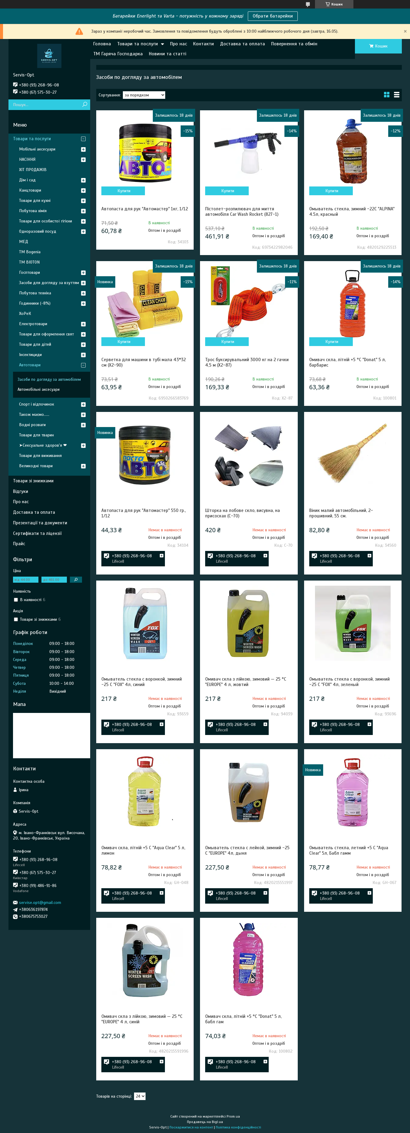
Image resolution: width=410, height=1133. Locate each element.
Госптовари (29, 272)
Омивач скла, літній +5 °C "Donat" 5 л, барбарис (347, 362)
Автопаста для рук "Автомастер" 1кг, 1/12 (144, 209)
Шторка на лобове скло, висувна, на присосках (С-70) (242, 513)
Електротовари (33, 323)
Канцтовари (30, 190)
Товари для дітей (35, 344)
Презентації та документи (40, 523)
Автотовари (30, 364)
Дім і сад (27, 180)
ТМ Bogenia (30, 251)
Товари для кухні (35, 200)
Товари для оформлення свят (46, 334)
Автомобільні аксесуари (39, 389)
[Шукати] (85, 104)
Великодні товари (36, 465)
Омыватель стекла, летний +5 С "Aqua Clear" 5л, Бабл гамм (348, 850)
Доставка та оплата (242, 44)
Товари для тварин (36, 435)
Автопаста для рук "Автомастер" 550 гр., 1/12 (143, 513)
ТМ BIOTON (29, 262)
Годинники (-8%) (35, 303)
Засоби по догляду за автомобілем (49, 379)
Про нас (178, 44)
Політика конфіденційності (238, 1127)
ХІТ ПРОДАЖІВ (33, 169)
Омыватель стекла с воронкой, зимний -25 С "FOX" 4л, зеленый (349, 681)
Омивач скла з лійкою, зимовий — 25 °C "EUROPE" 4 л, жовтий (245, 681)
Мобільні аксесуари (37, 149)
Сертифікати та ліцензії (37, 533)
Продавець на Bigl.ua (205, 1122)
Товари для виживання (40, 455)
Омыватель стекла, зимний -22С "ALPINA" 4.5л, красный (352, 211)
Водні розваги (32, 424)
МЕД (23, 241)
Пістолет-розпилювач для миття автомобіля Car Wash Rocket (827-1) (241, 211)
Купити (123, 190)
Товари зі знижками (33, 481)
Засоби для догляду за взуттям (49, 282)
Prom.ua (233, 1116)
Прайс (19, 543)
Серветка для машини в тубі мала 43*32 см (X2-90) (143, 362)
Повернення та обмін (294, 44)
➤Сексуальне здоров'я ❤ (43, 445)
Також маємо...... (34, 414)
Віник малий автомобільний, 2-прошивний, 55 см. (341, 513)
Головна (102, 44)
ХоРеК (25, 313)
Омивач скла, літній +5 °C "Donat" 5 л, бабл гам (243, 1019)
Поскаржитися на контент (191, 1127)
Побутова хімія (33, 210)
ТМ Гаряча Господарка (118, 54)
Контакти (203, 44)
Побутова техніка (35, 293)
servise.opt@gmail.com (40, 902)
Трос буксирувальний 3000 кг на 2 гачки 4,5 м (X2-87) (247, 362)
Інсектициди (30, 354)
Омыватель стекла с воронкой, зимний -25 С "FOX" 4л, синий (141, 681)
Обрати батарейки (273, 16)
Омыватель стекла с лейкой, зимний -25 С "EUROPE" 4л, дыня (247, 850)
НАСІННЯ (27, 159)
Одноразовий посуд (37, 231)
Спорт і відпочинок (36, 404)
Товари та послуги (137, 44)
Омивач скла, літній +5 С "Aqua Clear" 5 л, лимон (143, 850)
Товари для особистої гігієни (45, 221)
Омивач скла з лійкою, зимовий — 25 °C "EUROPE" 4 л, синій (141, 1019)
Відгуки (20, 491)
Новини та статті (167, 54)
